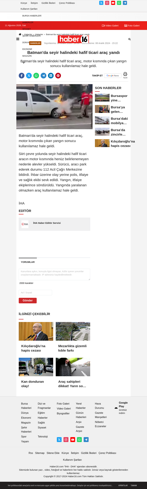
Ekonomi (27, 49)
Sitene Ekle (53, 453)
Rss (31, 453)
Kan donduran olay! (32, 384)
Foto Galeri (132, 25)
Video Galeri (64, 408)
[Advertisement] (69, 244)
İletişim (34, 3)
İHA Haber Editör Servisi (47, 223)
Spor (24, 436)
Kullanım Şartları (29, 9)
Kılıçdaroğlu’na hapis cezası (33, 348)
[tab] (28, 262)
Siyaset (26, 29)
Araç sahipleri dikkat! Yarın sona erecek (72, 384)
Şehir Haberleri (31, 36)
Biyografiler (63, 413)
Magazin (27, 56)
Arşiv (79, 422)
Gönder (28, 300)
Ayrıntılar (123, 485)
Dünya (25, 42)
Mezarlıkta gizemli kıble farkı (72, 348)
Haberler (27, 22)
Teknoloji (43, 436)
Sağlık (41, 422)
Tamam (134, 485)
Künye (24, 3)
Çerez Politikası (67, 3)
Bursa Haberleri (31, 16)
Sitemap (39, 453)
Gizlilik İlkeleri (48, 3)
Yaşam (25, 441)
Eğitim (41, 413)
